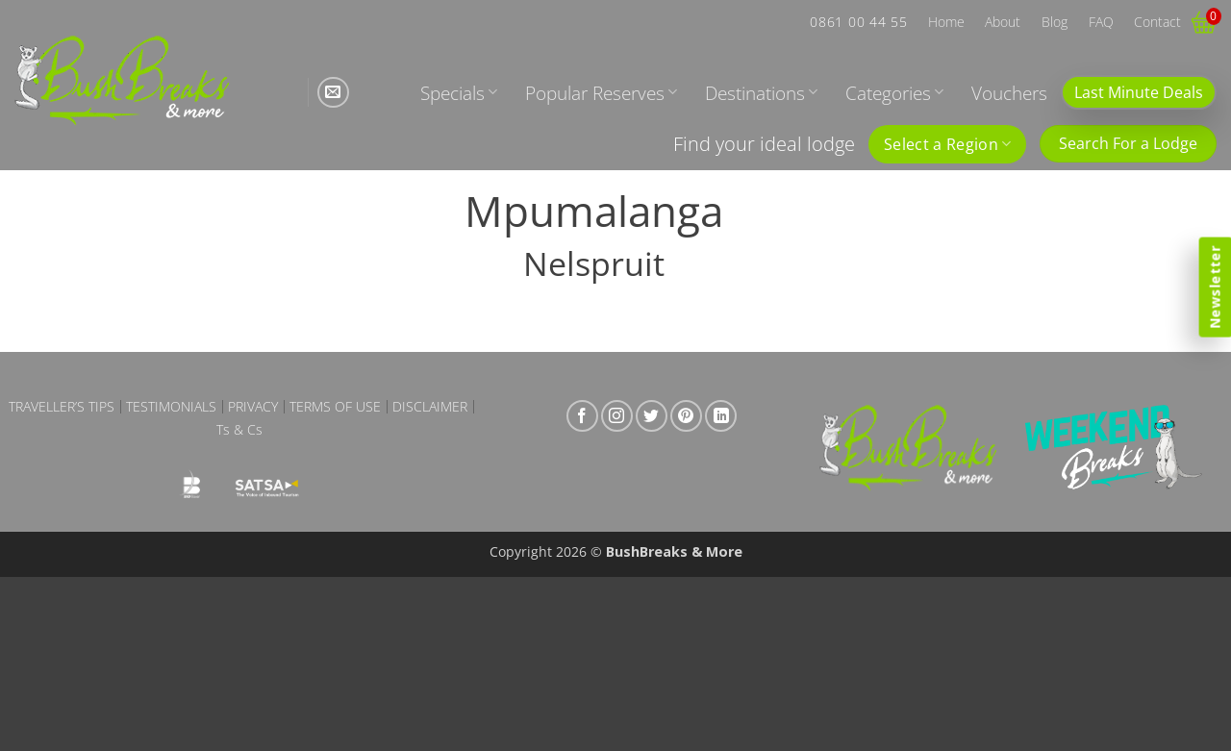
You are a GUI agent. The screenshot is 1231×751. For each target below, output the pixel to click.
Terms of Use (335, 406)
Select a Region (947, 144)
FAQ (1101, 22)
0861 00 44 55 (858, 22)
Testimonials (171, 406)
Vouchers (1009, 93)
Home (946, 22)
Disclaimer (429, 406)
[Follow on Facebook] (582, 416)
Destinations (761, 93)
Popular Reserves (601, 93)
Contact (1157, 22)
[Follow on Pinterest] (686, 416)
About (1002, 22)
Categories (894, 93)
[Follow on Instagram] (617, 416)
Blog (1055, 22)
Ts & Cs (239, 430)
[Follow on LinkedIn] (721, 416)
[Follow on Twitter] (651, 416)
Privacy (253, 406)
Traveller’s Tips (61, 406)
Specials (458, 93)
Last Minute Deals (1138, 92)
